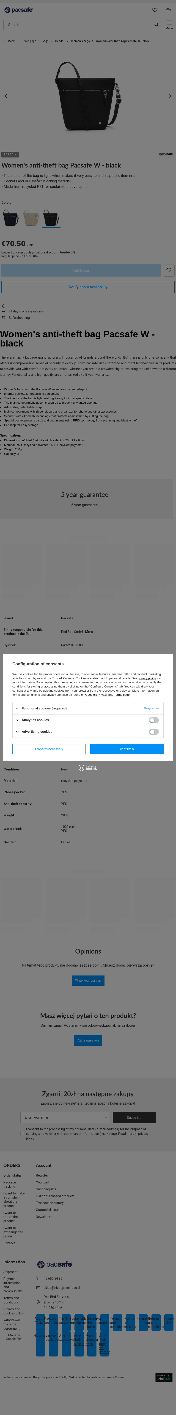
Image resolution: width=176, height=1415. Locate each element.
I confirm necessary (49, 749)
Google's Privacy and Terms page (107, 694)
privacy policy (147, 678)
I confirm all (127, 749)
